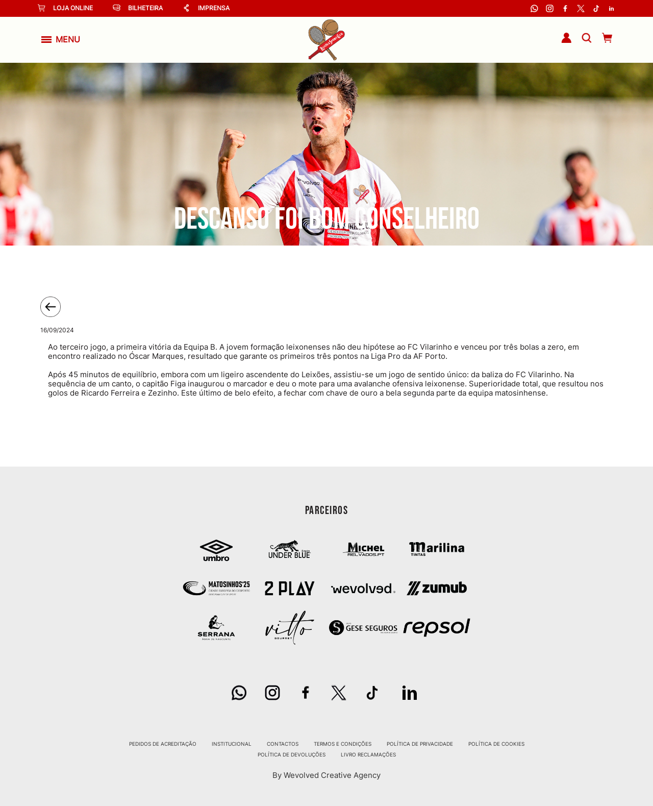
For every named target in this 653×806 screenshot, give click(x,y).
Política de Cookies (496, 744)
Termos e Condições (342, 744)
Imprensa (206, 8)
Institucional (232, 744)
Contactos (282, 744)
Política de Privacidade (420, 744)
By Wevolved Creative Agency (326, 775)
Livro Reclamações (368, 754)
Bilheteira (138, 8)
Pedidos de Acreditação (162, 744)
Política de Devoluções (291, 754)
